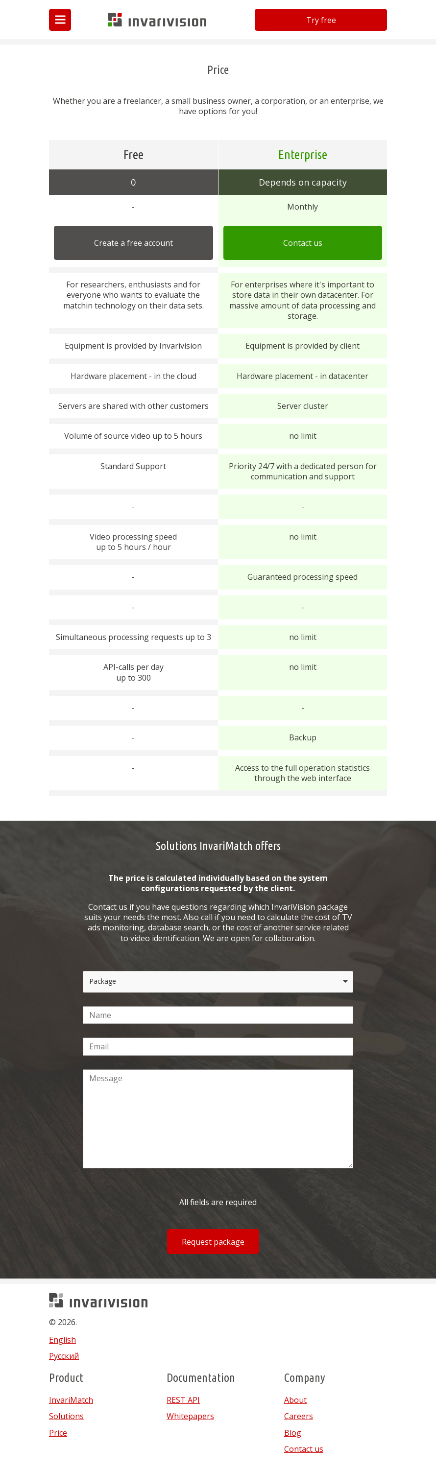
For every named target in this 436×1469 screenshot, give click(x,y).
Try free (321, 20)
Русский (64, 1356)
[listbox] (218, 982)
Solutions (66, 1416)
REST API (183, 1400)
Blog (292, 1432)
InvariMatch (71, 1400)
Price (58, 1432)
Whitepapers (190, 1416)
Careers (298, 1416)
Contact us (302, 242)
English (62, 1339)
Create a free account (133, 242)
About (295, 1400)
